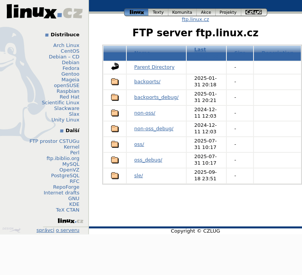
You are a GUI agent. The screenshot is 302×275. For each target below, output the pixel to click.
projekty (228, 12)
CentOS (70, 51)
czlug (254, 12)
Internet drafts (61, 193)
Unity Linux (65, 120)
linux (136, 12)
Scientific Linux (60, 102)
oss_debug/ (148, 160)
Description (278, 53)
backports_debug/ (156, 97)
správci (46, 230)
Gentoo (70, 74)
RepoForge (66, 187)
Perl (74, 152)
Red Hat (69, 97)
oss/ (139, 144)
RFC (74, 181)
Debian (70, 62)
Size (240, 53)
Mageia (70, 79)
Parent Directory (154, 67)
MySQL (70, 164)
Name (142, 53)
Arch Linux (66, 45)
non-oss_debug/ (154, 128)
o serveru (67, 230)
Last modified (206, 53)
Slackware (66, 108)
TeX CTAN (67, 210)
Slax (74, 114)
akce (206, 12)
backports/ (147, 81)
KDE (74, 204)
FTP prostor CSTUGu (54, 141)
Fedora (71, 68)
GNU (73, 198)
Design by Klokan (11, 230)
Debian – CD (64, 57)
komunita (182, 12)
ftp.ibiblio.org (63, 158)
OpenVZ (69, 170)
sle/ (138, 175)
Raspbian (68, 91)
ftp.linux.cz (195, 19)
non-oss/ (144, 113)
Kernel (71, 147)
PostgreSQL (65, 175)
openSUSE (66, 85)
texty (158, 12)
